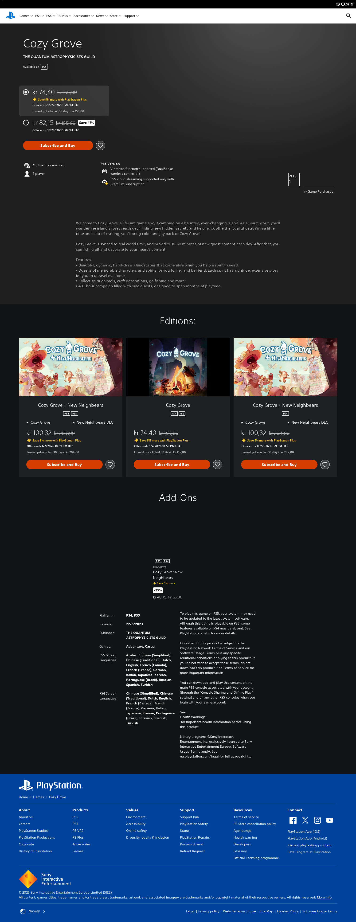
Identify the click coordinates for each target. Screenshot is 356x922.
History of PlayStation (35, 851)
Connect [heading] (294, 810)
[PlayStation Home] (10, 16)
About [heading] (24, 810)
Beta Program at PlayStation (309, 852)
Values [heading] (132, 810)
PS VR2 (78, 830)
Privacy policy (208, 911)
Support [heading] (187, 810)
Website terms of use (239, 911)
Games (24, 16)
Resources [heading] (243, 810)
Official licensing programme (256, 858)
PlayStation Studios (33, 830)
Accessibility (135, 824)
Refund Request (192, 851)
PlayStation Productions (37, 837)
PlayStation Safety (194, 824)
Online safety (136, 830)
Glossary (240, 851)
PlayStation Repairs (195, 837)
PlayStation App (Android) (307, 838)
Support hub (189, 817)
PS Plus (63, 16)
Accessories (82, 16)
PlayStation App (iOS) (303, 831)
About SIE (26, 817)
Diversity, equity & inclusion (147, 837)
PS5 (37, 16)
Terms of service (246, 817)
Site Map (266, 911)
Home (23, 797)
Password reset (191, 844)
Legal (190, 911)
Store (114, 16)
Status (185, 830)
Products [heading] (81, 810)
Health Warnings (193, 717)
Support (129, 16)
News (100, 16)
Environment (135, 817)
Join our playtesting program (309, 845)
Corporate (26, 844)
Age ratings (242, 830)
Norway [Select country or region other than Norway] (33, 911)
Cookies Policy (288, 911)
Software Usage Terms (319, 911)
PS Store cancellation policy (255, 824)
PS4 (49, 16)
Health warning (245, 837)
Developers (242, 844)
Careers (24, 824)
